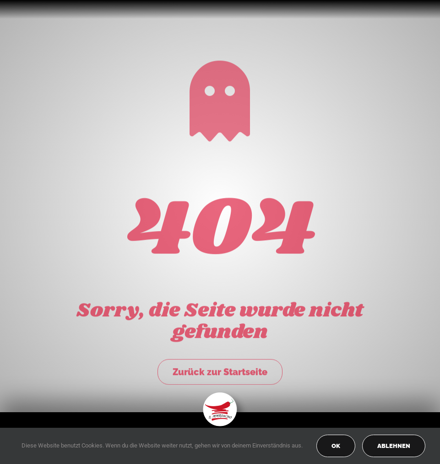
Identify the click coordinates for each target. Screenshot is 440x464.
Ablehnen (393, 445)
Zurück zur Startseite (220, 370)
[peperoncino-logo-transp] (220, 395)
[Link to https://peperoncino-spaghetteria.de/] (219, 100)
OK (335, 445)
